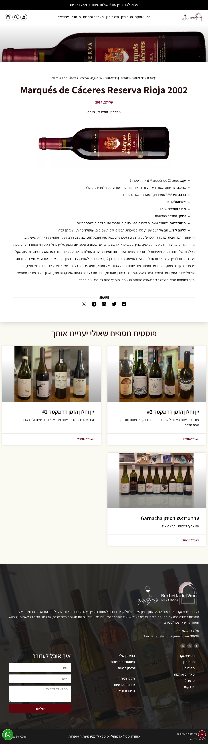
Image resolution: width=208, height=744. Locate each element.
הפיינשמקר (142, 17)
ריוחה (91, 112)
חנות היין (127, 17)
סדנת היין (112, 17)
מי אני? (76, 17)
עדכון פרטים (126, 668)
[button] (15, 17)
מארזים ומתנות (93, 17)
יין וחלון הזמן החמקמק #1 (68, 411)
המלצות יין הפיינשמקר (117, 78)
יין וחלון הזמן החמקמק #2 (173, 411)
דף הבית (151, 78)
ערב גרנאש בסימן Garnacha (170, 518)
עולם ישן (102, 112)
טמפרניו (115, 112)
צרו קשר (63, 17)
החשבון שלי (127, 655)
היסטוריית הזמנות (123, 662)
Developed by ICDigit (15, 736)
